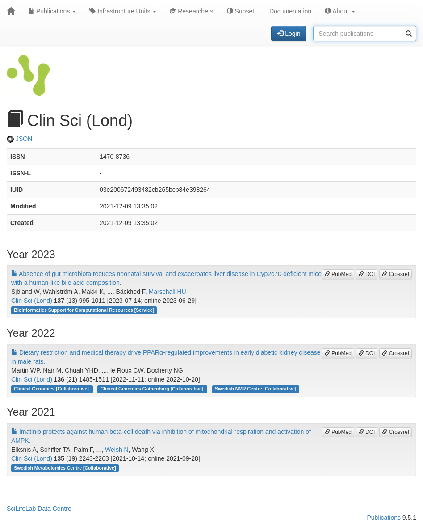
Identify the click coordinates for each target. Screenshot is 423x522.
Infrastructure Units (122, 11)
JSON (19, 138)
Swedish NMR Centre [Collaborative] (255, 388)
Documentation (289, 11)
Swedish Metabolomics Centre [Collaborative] (65, 468)
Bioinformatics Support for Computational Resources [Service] (84, 310)
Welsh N (117, 449)
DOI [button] (367, 274)
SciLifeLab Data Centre (39, 508)
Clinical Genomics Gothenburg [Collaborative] (153, 388)
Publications (52, 11)
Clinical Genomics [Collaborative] (52, 388)
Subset (240, 11)
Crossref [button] (395, 274)
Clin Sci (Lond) (31, 300)
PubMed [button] (338, 274)
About (340, 11)
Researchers (191, 11)
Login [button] (288, 33)
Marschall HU (167, 291)
